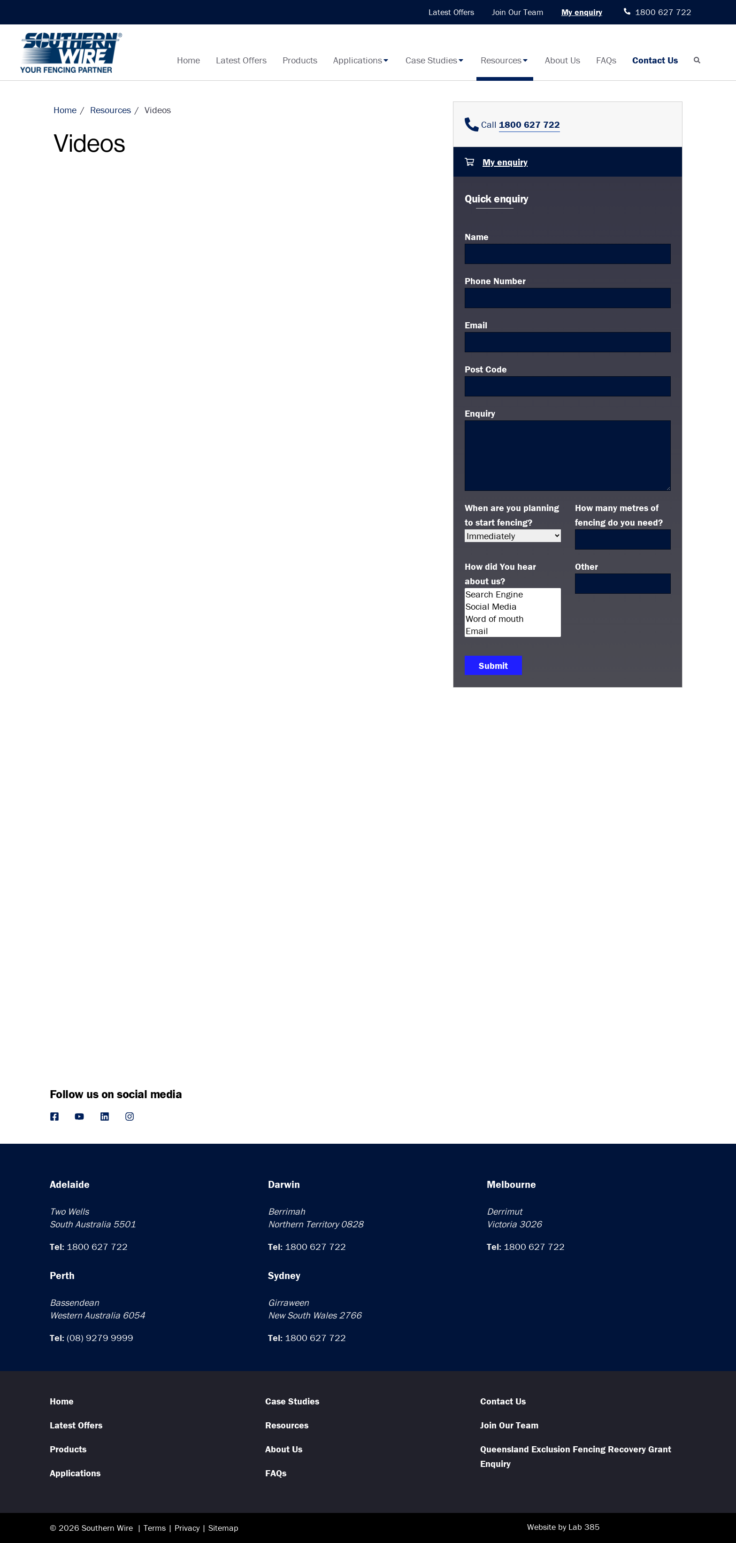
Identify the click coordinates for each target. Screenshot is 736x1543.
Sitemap (223, 1527)
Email (476, 325)
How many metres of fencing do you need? (619, 515)
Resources (505, 60)
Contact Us (655, 60)
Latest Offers (451, 12)
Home (188, 60)
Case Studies (435, 60)
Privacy (187, 1527)
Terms (155, 1527)
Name (477, 236)
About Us (562, 60)
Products (300, 60)
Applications (361, 60)
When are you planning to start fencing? (512, 515)
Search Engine (512, 594)
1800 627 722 (97, 1246)
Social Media (512, 606)
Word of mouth (512, 619)
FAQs (606, 60)
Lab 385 (584, 1526)
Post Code (486, 369)
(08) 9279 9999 (100, 1337)
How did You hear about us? (500, 573)
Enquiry (480, 413)
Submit (493, 665)
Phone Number (495, 281)
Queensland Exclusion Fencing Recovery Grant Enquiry (575, 1456)
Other (586, 566)
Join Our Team (518, 12)
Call (512, 124)
